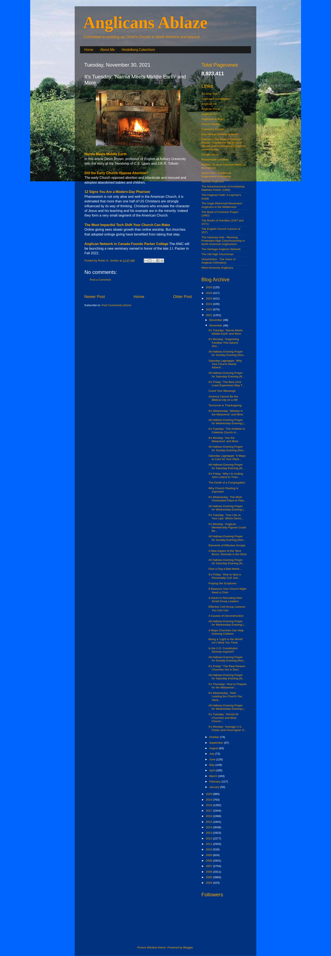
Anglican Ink (209, 103)
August (214, 748)
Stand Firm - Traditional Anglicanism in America (216, 174)
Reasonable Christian (215, 159)
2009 (209, 855)
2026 (209, 287)
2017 (209, 810)
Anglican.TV (209, 114)
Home (88, 49)
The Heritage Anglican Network (221, 249)
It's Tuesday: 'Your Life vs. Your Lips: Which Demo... (226, 516)
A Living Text (209, 93)
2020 (209, 794)
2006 (209, 871)
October (214, 737)
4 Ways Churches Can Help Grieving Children (226, 632)
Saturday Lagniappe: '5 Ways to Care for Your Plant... (227, 457)
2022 (209, 309)
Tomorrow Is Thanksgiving (225, 405)
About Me (107, 49)
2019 (209, 799)
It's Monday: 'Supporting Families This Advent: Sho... (224, 342)
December (216, 320)
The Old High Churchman (217, 254)
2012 (209, 838)
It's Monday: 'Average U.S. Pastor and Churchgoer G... (228, 728)
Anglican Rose (210, 108)
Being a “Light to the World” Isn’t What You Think (226, 641)
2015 (209, 821)
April (212, 770)
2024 (209, 298)
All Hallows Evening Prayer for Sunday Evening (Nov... (227, 353)
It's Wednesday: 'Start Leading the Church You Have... (225, 696)
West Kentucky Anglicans (217, 267)
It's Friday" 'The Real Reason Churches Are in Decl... (227, 668)
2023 (209, 304)
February (215, 781)
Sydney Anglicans (212, 181)
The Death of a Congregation (227, 482)
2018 (209, 805)
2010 (209, 849)
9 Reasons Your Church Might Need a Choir (227, 590)
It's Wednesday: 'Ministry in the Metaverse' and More (226, 412)
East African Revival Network (219, 134)
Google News (209, 154)
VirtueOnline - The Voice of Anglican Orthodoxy (218, 261)
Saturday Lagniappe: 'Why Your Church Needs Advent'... (225, 364)
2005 (209, 877)
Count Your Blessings (222, 390)
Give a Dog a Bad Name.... (226, 568)
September (216, 742)
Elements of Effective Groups (227, 545)
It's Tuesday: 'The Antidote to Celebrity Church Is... (227, 430)
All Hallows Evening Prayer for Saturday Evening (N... (226, 374)
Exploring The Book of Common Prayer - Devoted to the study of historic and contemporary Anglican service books (223, 144)
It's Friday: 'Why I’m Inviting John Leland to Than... (226, 475)
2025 (209, 293)
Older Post (182, 296)
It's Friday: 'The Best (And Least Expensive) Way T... (226, 383)
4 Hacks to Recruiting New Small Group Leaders (225, 599)
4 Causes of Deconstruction (226, 615)
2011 (209, 844)
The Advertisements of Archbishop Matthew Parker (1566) (223, 188)
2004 (209, 882)
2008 (209, 860)
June (212, 759)
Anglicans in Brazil (213, 119)
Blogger (188, 947)
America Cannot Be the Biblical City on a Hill (223, 398)
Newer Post (94, 296)
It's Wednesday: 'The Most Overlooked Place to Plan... (227, 499)
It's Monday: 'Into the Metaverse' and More (223, 439)
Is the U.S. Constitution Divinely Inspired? (223, 650)
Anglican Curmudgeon (215, 98)
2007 (209, 866)
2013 (209, 832)
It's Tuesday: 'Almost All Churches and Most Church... (223, 718)
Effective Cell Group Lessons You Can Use (227, 608)
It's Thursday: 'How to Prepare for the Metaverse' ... (228, 686)
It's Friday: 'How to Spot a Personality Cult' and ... (225, 576)
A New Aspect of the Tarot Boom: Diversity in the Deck (228, 552)
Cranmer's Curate (212, 129)
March (213, 776)
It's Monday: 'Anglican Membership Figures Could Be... (227, 527)
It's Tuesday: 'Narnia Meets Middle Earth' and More (226, 332)
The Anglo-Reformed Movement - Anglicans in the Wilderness (222, 205)
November (216, 325)
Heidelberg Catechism (138, 49)
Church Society (211, 124)
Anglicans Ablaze (145, 22)
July (212, 753)
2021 (209, 315)
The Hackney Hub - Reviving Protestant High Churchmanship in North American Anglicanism (223, 241)
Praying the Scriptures (223, 583)
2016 (209, 816)
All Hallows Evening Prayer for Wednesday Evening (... (227, 421)
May (212, 764)
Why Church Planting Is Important (223, 490)
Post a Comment (100, 279)
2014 (209, 827)
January (214, 787)
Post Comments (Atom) (116, 305)
